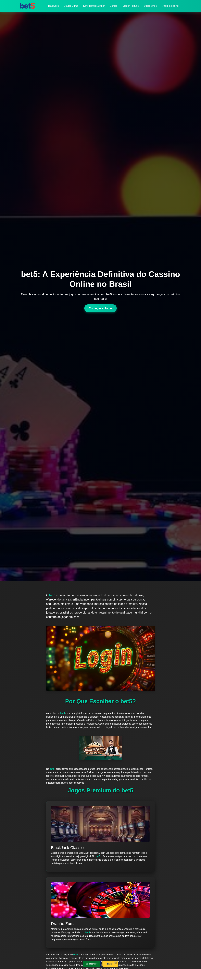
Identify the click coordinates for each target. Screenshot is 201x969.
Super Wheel (150, 6)
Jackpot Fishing (170, 6)
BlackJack (53, 6)
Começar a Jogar (100, 308)
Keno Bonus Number (94, 6)
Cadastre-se (91, 963)
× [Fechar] (115, 962)
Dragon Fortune (131, 6)
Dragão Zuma (71, 6)
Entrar (110, 963)
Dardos (113, 6)
